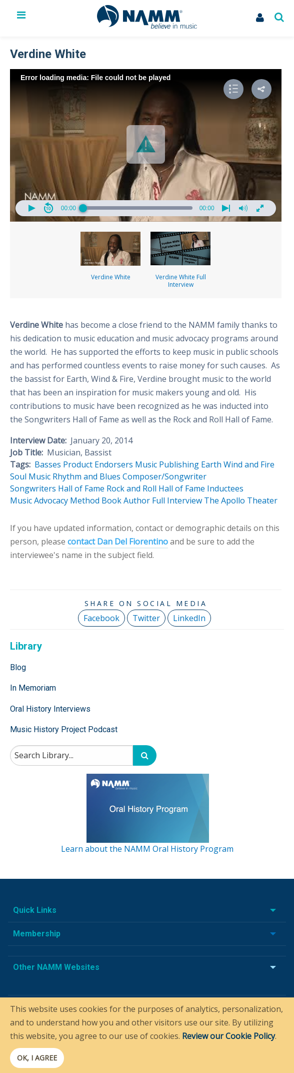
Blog (18, 667)
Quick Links (34, 910)
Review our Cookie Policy (228, 1035)
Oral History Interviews (50, 709)
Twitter (146, 618)
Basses (47, 464)
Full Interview (177, 500)
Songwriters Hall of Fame (57, 488)
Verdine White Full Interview (180, 260)
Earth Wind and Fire (237, 464)
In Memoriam (33, 688)
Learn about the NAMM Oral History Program (147, 848)
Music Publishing (167, 464)
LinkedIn (189, 618)
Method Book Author (110, 500)
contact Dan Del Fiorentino (118, 541)
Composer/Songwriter (164, 476)
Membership (36, 933)
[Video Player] (146, 145)
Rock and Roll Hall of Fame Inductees (175, 488)
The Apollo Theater (241, 500)
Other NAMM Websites (56, 967)
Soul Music (30, 476)
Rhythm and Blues (86, 476)
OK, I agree (37, 1057)
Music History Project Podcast (64, 729)
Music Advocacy (39, 500)
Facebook (102, 618)
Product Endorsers (98, 464)
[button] (145, 144)
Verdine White (110, 256)
